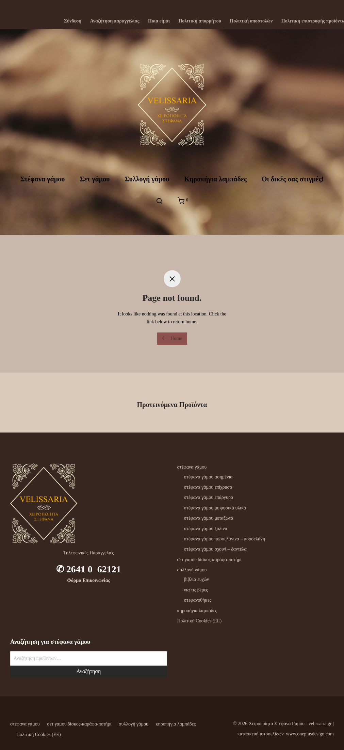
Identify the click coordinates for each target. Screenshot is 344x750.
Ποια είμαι (159, 21)
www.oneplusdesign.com (310, 733)
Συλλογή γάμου (147, 179)
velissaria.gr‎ (320, 723)
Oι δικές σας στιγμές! (293, 179)
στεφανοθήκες (197, 600)
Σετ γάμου (95, 179)
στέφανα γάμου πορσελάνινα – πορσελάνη (224, 538)
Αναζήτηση (88, 671)
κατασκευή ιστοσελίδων (260, 733)
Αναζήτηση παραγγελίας (115, 21)
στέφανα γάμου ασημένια (208, 476)
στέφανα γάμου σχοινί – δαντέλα (215, 549)
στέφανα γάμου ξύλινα (205, 528)
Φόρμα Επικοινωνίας (88, 580)
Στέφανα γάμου (42, 179)
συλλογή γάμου (192, 569)
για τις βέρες (196, 589)
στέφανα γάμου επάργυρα (208, 497)
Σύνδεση (73, 21)
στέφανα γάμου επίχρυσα (208, 487)
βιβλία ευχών (196, 579)
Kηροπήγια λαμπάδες (215, 179)
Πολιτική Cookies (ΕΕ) (199, 620)
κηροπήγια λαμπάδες (197, 610)
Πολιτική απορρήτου (199, 21)
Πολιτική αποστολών (251, 21)
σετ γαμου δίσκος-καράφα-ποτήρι (209, 559)
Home (172, 338)
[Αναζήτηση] (159, 201)
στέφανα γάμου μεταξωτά (208, 518)
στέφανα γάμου (192, 467)
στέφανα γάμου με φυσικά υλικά (215, 507)
